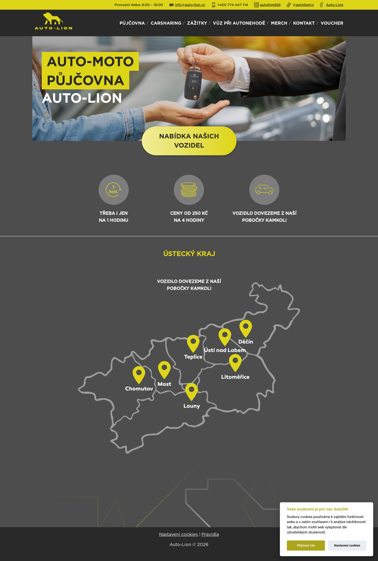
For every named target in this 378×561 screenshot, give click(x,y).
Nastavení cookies (178, 534)
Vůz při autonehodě (239, 23)
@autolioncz (303, 5)
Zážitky (197, 23)
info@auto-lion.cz (190, 5)
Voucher (332, 23)
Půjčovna (132, 23)
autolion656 (270, 5)
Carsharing (166, 23)
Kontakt (304, 23)
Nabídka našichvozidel (189, 140)
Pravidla (210, 534)
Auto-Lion (334, 5)
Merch (279, 23)
